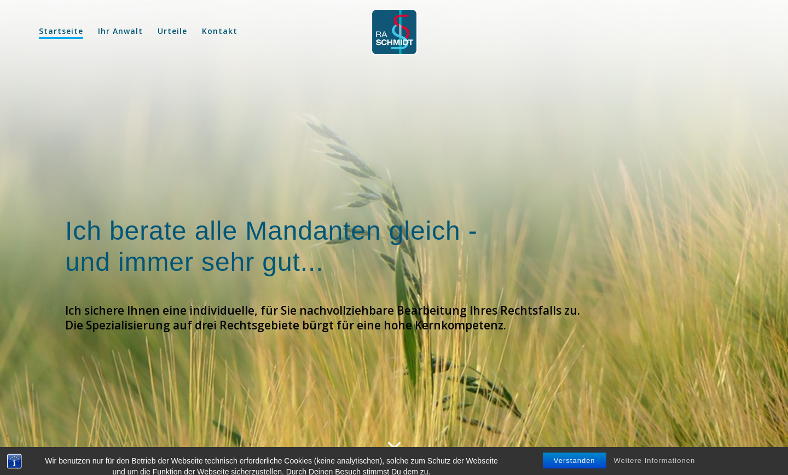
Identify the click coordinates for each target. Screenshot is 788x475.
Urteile (172, 31)
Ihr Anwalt (120, 31)
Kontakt (219, 31)
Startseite (61, 31)
